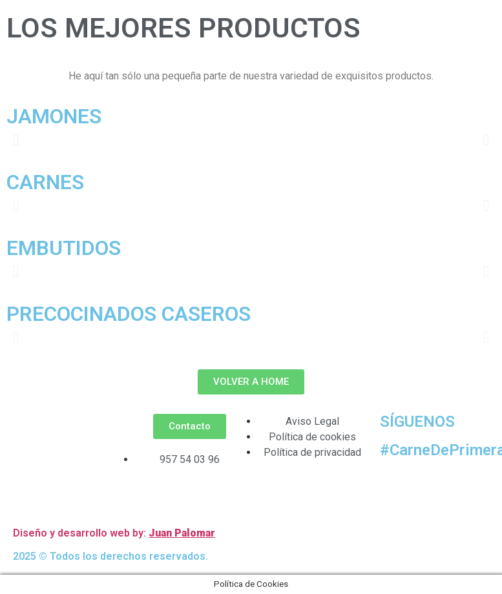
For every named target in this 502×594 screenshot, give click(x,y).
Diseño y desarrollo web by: (81, 533)
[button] (16, 139)
